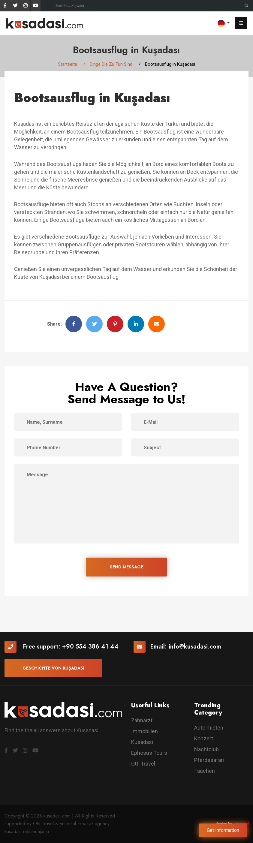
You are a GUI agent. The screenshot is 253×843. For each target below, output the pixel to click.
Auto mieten (208, 727)
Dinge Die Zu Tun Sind (111, 64)
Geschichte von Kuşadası (53, 668)
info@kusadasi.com (195, 646)
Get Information (223, 830)
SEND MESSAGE (126, 567)
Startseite (67, 64)
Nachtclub (206, 749)
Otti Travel (143, 763)
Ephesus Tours (149, 753)
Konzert (203, 738)
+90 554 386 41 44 (90, 646)
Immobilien (144, 731)
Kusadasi (142, 742)
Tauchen (204, 771)
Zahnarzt (141, 720)
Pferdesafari (209, 760)
